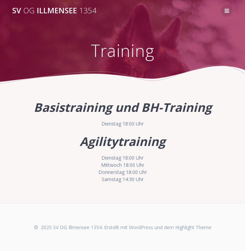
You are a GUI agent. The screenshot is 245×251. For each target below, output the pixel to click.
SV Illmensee (54, 10)
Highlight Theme (193, 227)
